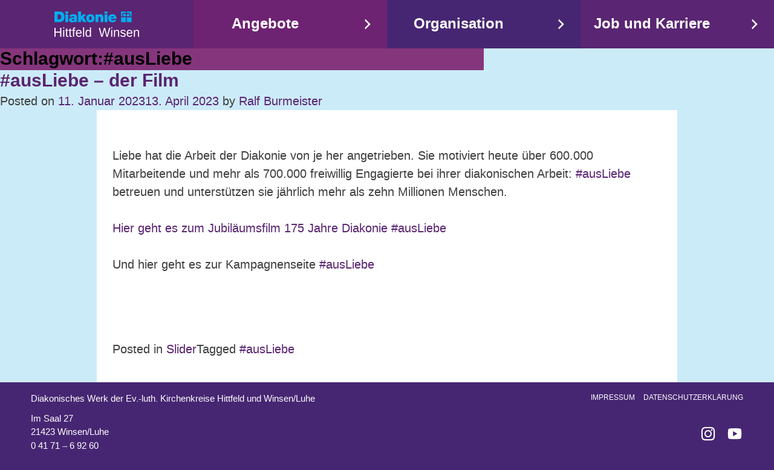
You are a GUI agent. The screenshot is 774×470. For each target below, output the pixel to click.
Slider (181, 349)
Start (97, 24)
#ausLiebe (601, 173)
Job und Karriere (652, 23)
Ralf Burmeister (280, 101)
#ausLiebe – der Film (89, 81)
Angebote (265, 23)
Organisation (459, 23)
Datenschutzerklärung (693, 397)
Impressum (613, 397)
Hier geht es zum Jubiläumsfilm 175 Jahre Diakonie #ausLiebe (279, 228)
